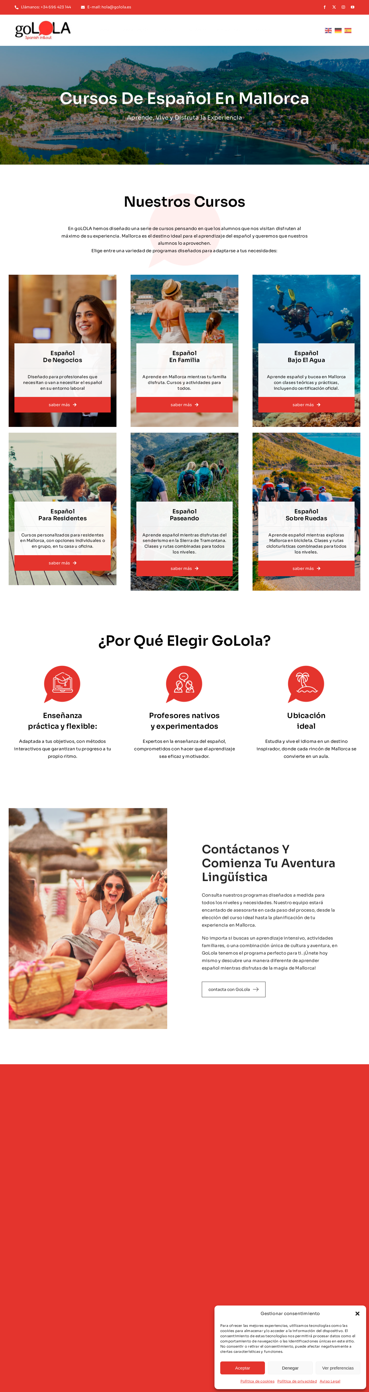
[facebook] (324, 7)
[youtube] (352, 7)
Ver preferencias (338, 1367)
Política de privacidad (297, 1381)
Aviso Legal (330, 1381)
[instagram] (343, 7)
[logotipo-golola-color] (43, 22)
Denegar (290, 1367)
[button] (357, 1313)
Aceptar (242, 1367)
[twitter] (334, 7)
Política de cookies (257, 1381)
